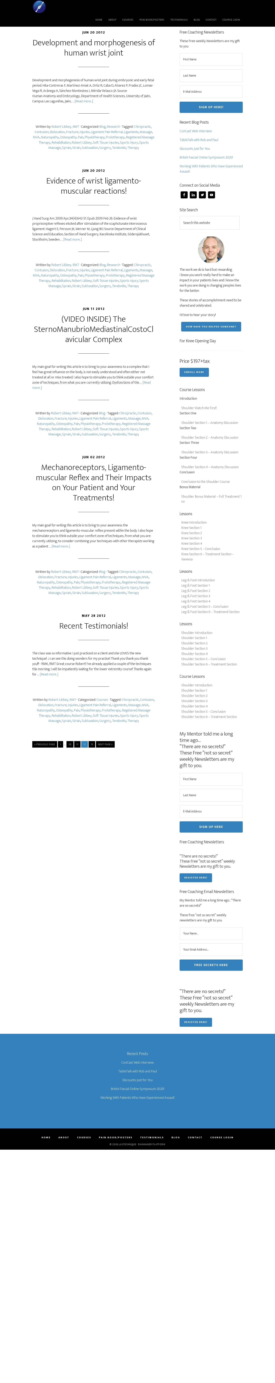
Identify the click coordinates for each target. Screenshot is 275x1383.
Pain (80, 137)
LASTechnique (63, 6)
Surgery (105, 148)
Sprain (66, 148)
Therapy (133, 148)
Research (113, 127)
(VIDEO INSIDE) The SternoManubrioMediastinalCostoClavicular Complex (93, 329)
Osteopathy (68, 137)
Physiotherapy (95, 137)
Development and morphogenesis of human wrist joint (94, 48)
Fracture (72, 132)
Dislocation (57, 132)
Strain (76, 148)
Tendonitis (119, 148)
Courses (102, 700)
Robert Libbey (82, 143)
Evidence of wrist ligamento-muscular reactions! (93, 186)
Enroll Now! (194, 372)
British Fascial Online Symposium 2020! (206, 157)
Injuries (85, 132)
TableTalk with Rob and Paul (199, 140)
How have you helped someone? (211, 327)
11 (77, 744)
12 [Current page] (84, 744)
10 (70, 744)
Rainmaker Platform (151, 1144)
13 (92, 744)
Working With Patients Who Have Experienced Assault (211, 169)
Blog (102, 127)
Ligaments (131, 132)
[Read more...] (84, 101)
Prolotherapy (115, 137)
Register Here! (195, 878)
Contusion (42, 132)
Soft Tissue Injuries (106, 143)
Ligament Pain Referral (107, 132)
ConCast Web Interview (196, 131)
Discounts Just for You (195, 149)
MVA (36, 137)
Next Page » (105, 744)
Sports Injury (129, 143)
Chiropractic (142, 127)
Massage (146, 132)
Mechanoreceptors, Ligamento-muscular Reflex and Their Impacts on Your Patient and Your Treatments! (94, 483)
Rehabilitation (61, 143)
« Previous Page (44, 744)
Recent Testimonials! (93, 626)
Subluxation (90, 148)
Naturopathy (50, 137)
